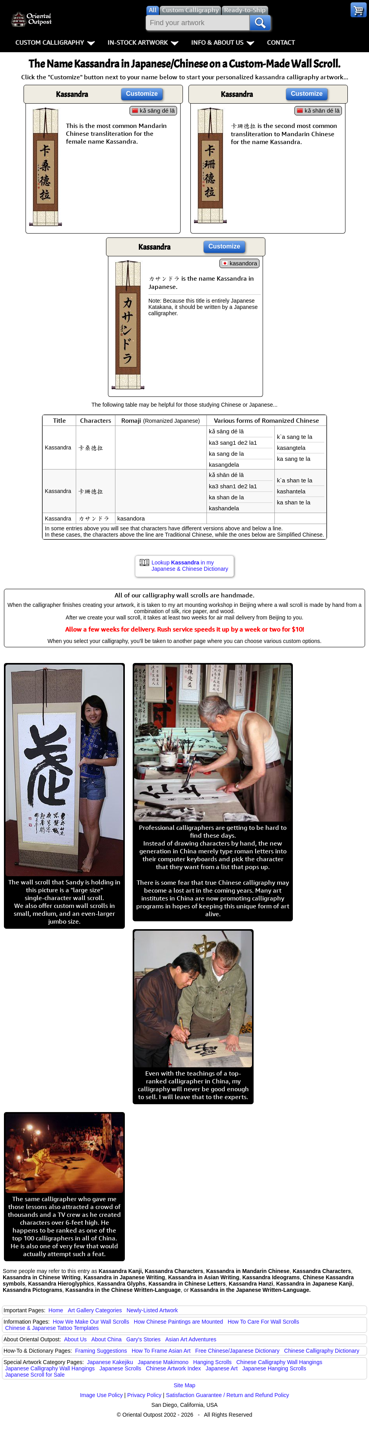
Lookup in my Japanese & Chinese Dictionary (190, 565)
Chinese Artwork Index (173, 1368)
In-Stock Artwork (143, 42)
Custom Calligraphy (55, 42)
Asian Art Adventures (190, 1339)
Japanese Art (222, 1368)
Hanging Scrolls (212, 1362)
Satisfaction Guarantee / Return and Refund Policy (227, 1395)
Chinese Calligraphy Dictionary (321, 1351)
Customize (142, 93)
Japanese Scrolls (120, 1368)
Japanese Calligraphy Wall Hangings (50, 1368)
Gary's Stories (143, 1339)
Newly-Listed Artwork (152, 1310)
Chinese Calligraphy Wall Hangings (279, 1362)
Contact (281, 42)
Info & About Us (222, 42)
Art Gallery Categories (95, 1310)
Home (56, 1310)
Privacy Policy (144, 1395)
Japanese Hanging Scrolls (274, 1368)
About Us (75, 1339)
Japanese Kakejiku (110, 1362)
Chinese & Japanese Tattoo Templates (52, 1328)
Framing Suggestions (101, 1351)
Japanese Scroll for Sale (35, 1375)
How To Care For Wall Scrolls (263, 1322)
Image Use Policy (101, 1395)
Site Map (184, 1385)
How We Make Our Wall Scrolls (91, 1322)
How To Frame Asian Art (161, 1351)
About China (106, 1339)
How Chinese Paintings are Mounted (178, 1322)
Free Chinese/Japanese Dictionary (237, 1351)
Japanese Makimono (163, 1362)
